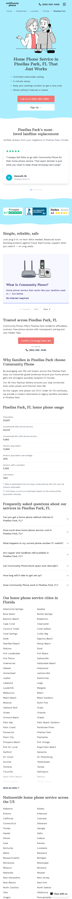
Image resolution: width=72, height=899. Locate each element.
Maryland (42, 853)
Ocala (40, 707)
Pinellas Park (44, 732)
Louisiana (42, 848)
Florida (46, 11)
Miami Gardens (45, 697)
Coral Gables (44, 628)
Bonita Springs (44, 614)
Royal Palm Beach (46, 747)
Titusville (8, 771)
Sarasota (42, 752)
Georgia (41, 828)
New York (42, 882)
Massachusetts (11, 858)
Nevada (41, 872)
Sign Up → (36, 107)
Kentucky (8, 848)
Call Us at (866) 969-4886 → (36, 99)
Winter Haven (44, 781)
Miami (40, 692)
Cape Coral (9, 623)
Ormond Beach (11, 717)
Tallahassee (43, 761)
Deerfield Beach (11, 643)
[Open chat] (59, 894)
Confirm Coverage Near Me (36, 340)
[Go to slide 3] (34, 189)
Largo (40, 683)
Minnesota (8, 862)
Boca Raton (9, 614)
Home (9, 11)
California (8, 818)
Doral (40, 648)
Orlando (41, 712)
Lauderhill (8, 688)
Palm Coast (9, 727)
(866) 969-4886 (50, 4)
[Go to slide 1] (30, 189)
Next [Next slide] (46, 309)
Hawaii (6, 833)
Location (35, 11)
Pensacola (8, 732)
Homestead (9, 673)
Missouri (7, 867)
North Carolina (10, 887)
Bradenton (42, 619)
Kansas (41, 843)
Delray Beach (44, 643)
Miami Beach (9, 697)
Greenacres (9, 663)
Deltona (7, 648)
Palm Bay (8, 722)
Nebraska (8, 872)
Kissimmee (43, 678)
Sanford (7, 752)
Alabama (8, 808)
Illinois (6, 838)
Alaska (40, 808)
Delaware (42, 823)
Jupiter (7, 678)
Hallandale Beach (46, 663)
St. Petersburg (44, 757)
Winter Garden (11, 781)
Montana (41, 867)
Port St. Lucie (10, 747)
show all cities (11, 788)
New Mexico (9, 882)
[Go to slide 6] (41, 189)
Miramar (7, 702)
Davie (6, 638)
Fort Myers (42, 653)
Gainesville (43, 658)
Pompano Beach (11, 742)
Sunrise (7, 761)
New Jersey (43, 877)
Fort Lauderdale (11, 653)
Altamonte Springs (13, 609)
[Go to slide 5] (39, 189)
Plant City (8, 737)
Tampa (40, 766)
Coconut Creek (11, 628)
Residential (21, 11)
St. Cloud (8, 757)
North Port (42, 702)
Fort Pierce (8, 658)
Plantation (42, 737)
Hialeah (7, 668)
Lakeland (8, 683)
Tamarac (7, 766)
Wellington (42, 771)
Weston (41, 776)
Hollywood (42, 668)
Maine (6, 853)
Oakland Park (10, 707)
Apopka (41, 609)
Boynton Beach (11, 619)
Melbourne (8, 692)
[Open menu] (64, 4)
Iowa (5, 843)
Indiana (41, 838)
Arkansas (42, 813)
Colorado (42, 818)
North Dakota (44, 887)
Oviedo (40, 717)
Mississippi (43, 862)
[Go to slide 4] (37, 189)
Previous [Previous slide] (25, 309)
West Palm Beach (12, 776)
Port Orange (43, 742)
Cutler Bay (42, 633)
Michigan (41, 858)
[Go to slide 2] (32, 189)
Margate (41, 688)
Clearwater (43, 623)
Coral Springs (10, 633)
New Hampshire (11, 877)
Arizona (7, 813)
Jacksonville (43, 673)
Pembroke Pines (45, 727)
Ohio (5, 892)
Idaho (40, 833)
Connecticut (9, 823)
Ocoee (6, 712)
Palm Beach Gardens (48, 722)
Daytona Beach (45, 638)
